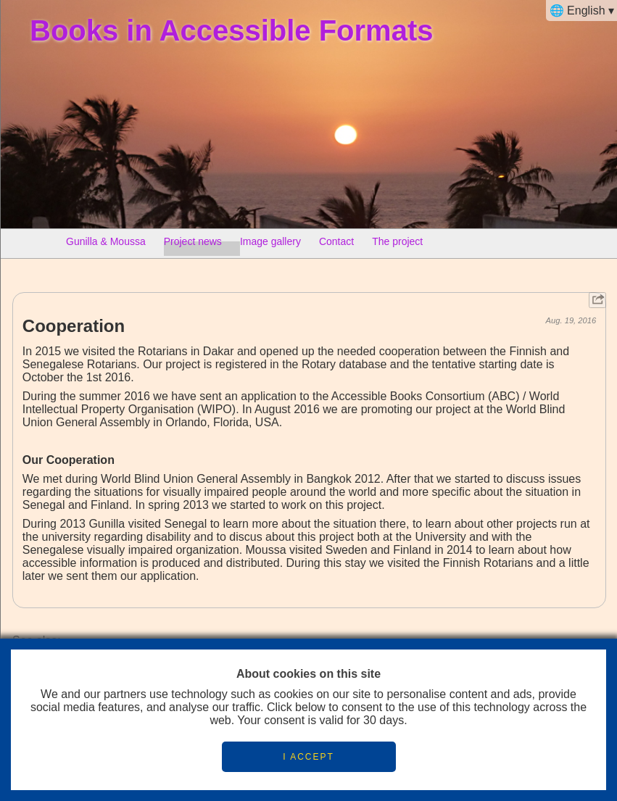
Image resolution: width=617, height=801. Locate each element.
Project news (193, 244)
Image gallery (270, 244)
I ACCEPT (308, 757)
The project (397, 244)
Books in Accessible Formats (231, 30)
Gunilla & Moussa (106, 244)
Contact (336, 244)
